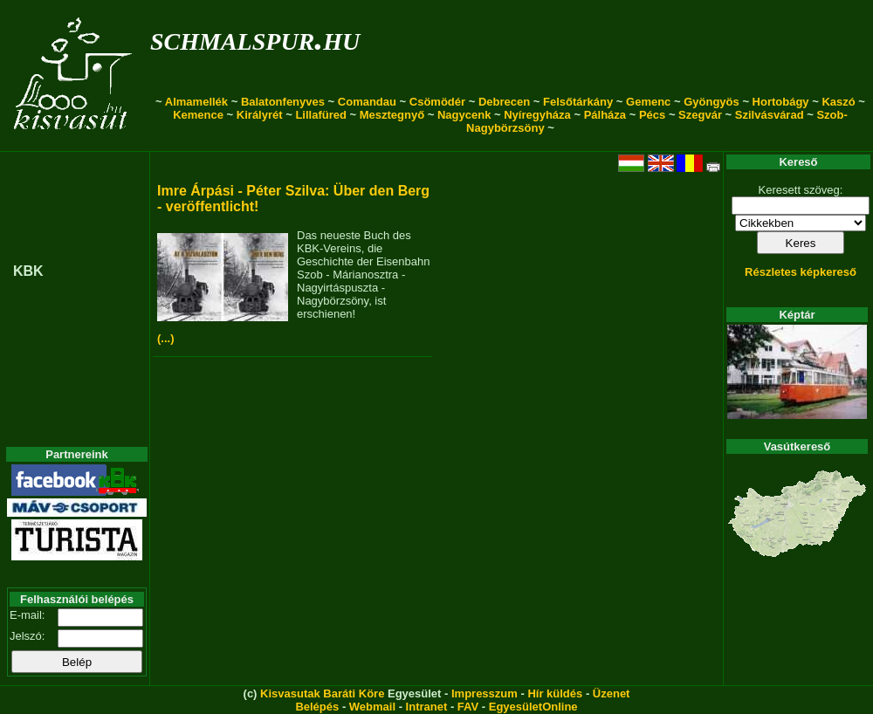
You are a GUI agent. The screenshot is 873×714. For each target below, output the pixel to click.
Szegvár (700, 114)
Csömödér (437, 101)
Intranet (427, 706)
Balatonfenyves (283, 101)
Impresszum (484, 693)
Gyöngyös (711, 101)
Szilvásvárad (769, 114)
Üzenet (611, 693)
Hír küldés (554, 693)
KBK (28, 271)
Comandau (367, 101)
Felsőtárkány (578, 101)
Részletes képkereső (800, 271)
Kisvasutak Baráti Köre (322, 693)
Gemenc (648, 101)
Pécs (652, 114)
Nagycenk (464, 114)
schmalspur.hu (255, 38)
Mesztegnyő (392, 114)
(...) (166, 338)
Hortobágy (781, 101)
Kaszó (838, 101)
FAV (467, 706)
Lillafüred (321, 114)
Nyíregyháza (537, 114)
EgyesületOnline (533, 706)
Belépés (317, 706)
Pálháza (605, 114)
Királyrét (260, 114)
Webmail (372, 706)
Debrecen (504, 101)
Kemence (198, 114)
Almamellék (196, 101)
